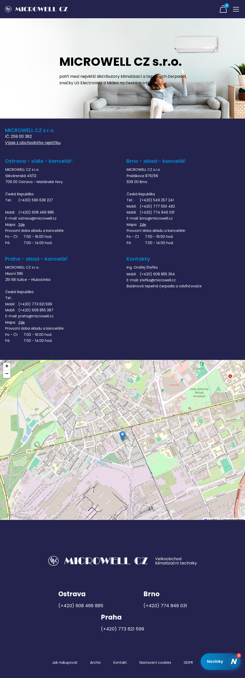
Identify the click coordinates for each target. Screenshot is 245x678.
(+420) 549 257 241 (157, 200)
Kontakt (120, 662)
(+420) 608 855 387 (35, 310)
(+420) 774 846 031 (157, 212)
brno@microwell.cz (156, 218)
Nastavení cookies (155, 662)
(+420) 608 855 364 (157, 274)
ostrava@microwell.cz (37, 218)
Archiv (95, 662)
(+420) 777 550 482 (157, 206)
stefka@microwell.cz (158, 280)
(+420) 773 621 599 (35, 304)
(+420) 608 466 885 (36, 212)
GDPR (188, 662)
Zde (21, 224)
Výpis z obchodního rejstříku (33, 143)
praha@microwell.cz (36, 316)
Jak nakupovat (65, 662)
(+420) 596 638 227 (35, 200)
